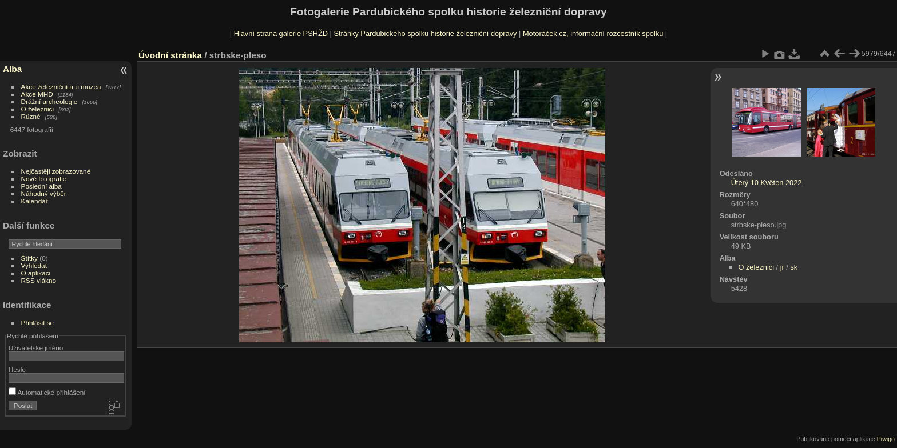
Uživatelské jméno (36, 347)
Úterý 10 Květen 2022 (766, 182)
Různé (31, 116)
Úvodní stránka (170, 55)
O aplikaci (36, 273)
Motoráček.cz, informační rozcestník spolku (593, 33)
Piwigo (886, 438)
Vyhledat (34, 265)
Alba (12, 69)
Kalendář (34, 201)
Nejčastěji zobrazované (56, 171)
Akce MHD (37, 94)
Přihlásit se (37, 322)
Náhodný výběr (43, 193)
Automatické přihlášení (47, 392)
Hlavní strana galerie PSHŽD (281, 33)
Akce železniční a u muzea (61, 86)
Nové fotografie (44, 178)
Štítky (29, 258)
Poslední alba (41, 186)
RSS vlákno (38, 280)
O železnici (37, 109)
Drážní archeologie (49, 101)
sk (793, 267)
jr (782, 267)
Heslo (17, 369)
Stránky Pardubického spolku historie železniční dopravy (425, 33)
